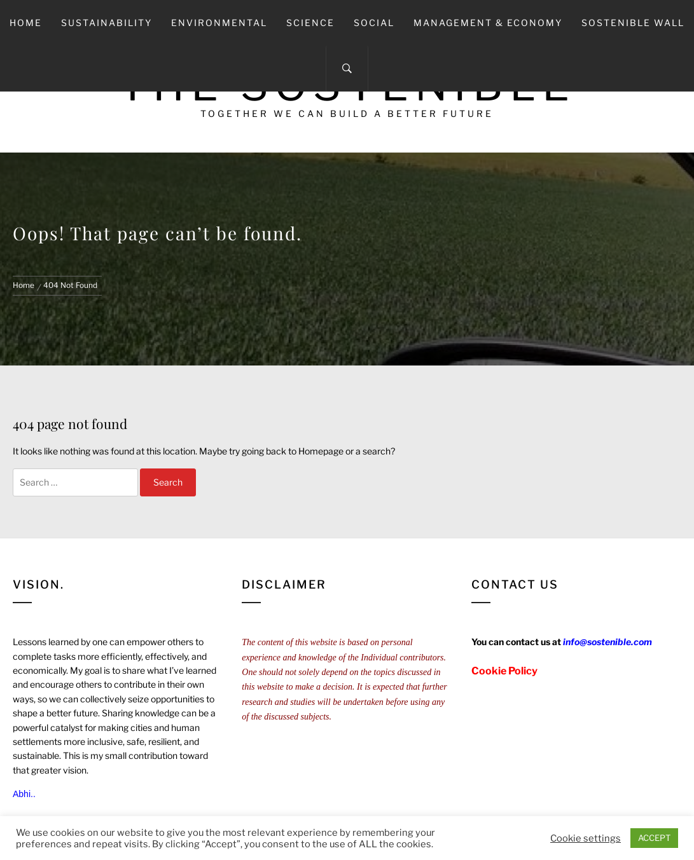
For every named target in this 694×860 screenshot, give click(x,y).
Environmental (219, 22)
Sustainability (106, 22)
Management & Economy (487, 22)
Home (26, 22)
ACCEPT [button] (654, 838)
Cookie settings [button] (585, 838)
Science (310, 22)
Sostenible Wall (632, 22)
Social (374, 22)
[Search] (347, 69)
